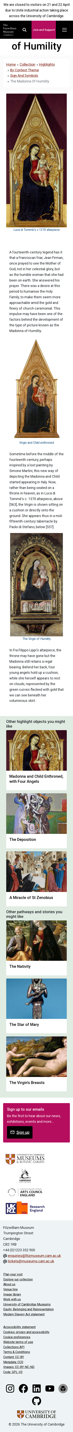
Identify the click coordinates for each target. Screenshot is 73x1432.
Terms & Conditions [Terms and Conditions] (16, 1352)
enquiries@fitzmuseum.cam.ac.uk (34, 1256)
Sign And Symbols (24, 76)
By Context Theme (24, 70)
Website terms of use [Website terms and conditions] (18, 1342)
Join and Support (44, 29)
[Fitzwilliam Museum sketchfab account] (63, 1388)
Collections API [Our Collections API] (14, 1347)
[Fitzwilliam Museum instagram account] (10, 1388)
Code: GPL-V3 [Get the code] (13, 1372)
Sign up (19, 1132)
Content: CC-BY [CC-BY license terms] (13, 1357)
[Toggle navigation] (64, 30)
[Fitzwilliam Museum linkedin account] (37, 1388)
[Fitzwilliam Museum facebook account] (23, 1388)
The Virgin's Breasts (27, 1082)
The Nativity (20, 966)
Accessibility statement (19, 1327)
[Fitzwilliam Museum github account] (36, 1401)
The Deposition (22, 839)
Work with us (12, 1299)
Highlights (47, 64)
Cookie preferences (16, 1337)
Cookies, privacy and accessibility (26, 1332)
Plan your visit (13, 1274)
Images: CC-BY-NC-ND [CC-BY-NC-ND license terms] (18, 1367)
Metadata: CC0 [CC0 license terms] (13, 1362)
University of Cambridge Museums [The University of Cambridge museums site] (27, 1304)
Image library (12, 1294)
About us (9, 1284)
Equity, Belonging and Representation (28, 1309)
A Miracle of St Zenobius (31, 897)
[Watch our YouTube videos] (50, 1388)
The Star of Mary (24, 1024)
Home (11, 64)
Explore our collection (18, 1279)
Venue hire (10, 1289)
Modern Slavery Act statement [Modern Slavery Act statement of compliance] (24, 1314)
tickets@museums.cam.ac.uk (31, 1261)
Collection (27, 64)
